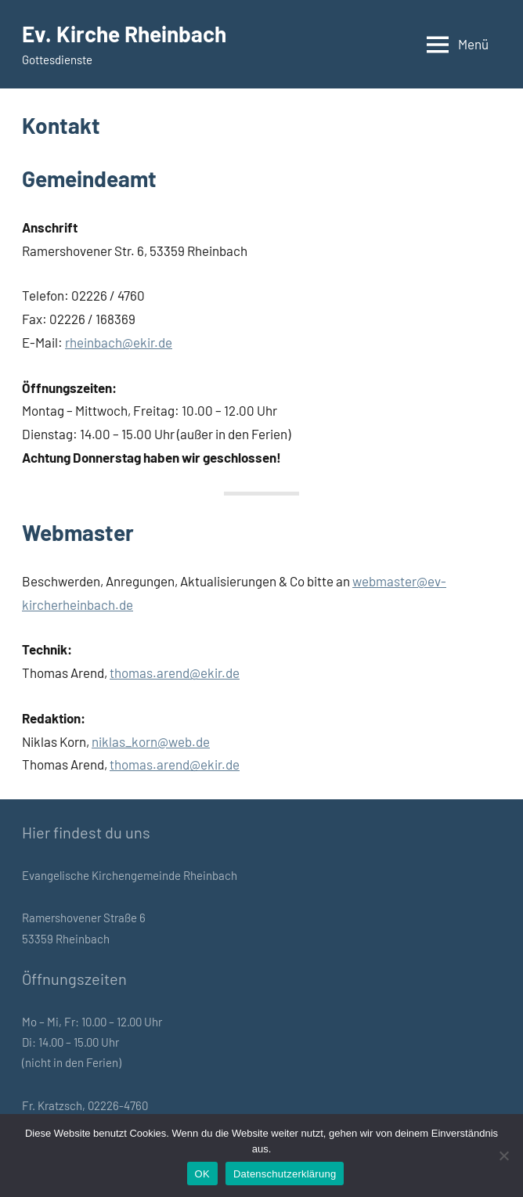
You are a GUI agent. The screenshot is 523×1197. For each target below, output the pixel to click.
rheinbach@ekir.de (118, 342)
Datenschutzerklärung (284, 1174)
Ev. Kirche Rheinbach (124, 33)
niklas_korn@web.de (151, 741)
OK (202, 1174)
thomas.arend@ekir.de (175, 672)
